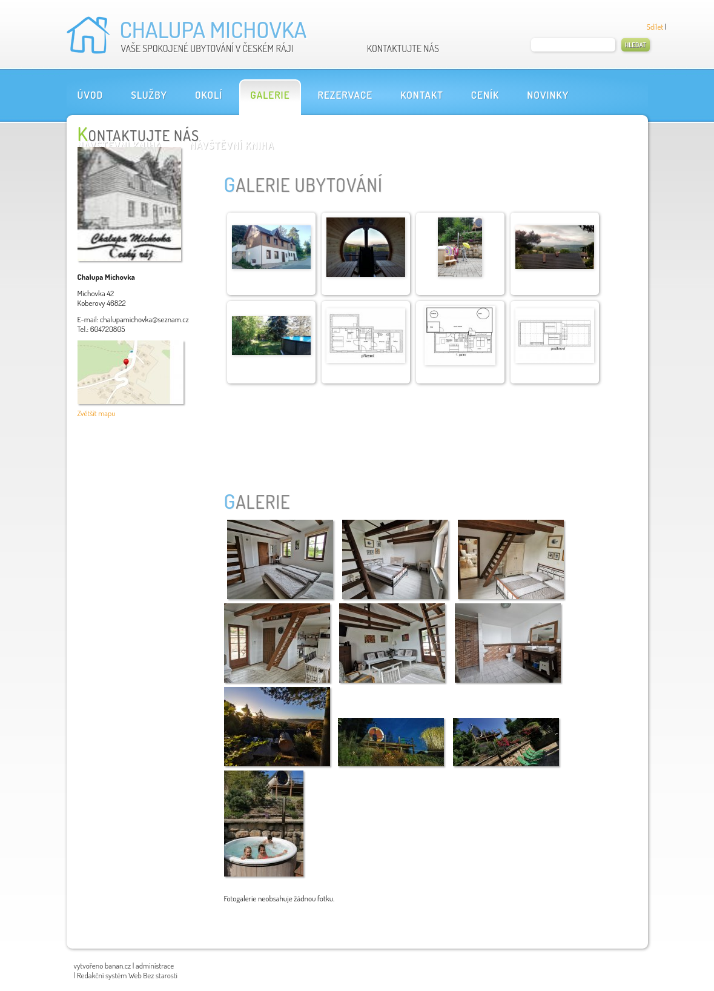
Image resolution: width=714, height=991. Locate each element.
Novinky (548, 94)
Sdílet (655, 26)
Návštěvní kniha (232, 145)
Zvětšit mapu (97, 413)
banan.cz (118, 965)
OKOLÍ (208, 94)
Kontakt (421, 94)
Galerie (269, 94)
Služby (149, 94)
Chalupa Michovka (213, 29)
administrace (155, 965)
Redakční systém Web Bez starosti (127, 975)
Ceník (485, 94)
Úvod (91, 94)
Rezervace (345, 94)
